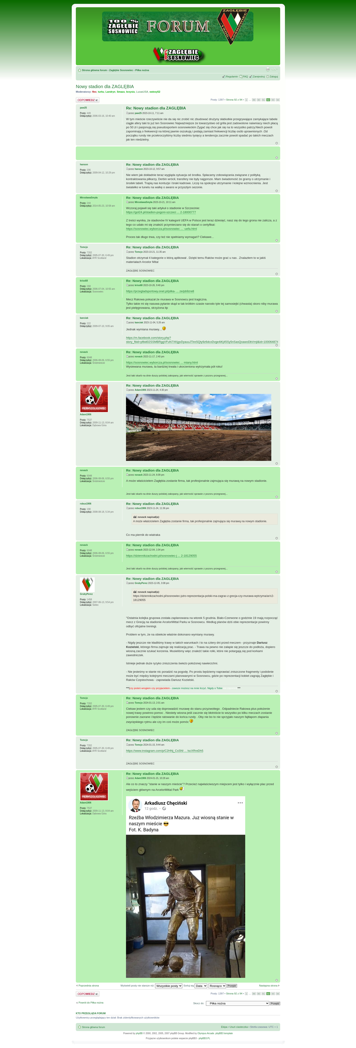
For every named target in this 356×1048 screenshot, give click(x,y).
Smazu (121, 91)
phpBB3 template (224, 1033)
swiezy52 (154, 91)
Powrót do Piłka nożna (91, 1002)
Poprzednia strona (89, 985)
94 (278, 100)
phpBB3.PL (204, 1038)
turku (101, 91)
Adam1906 (140, 390)
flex (94, 91)
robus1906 (140, 508)
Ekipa (224, 1027)
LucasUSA (142, 91)
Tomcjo (139, 252)
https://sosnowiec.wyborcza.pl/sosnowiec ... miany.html (162, 362)
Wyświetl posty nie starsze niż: (151, 985)
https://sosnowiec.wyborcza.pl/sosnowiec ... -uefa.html (161, 228)
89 (254, 100)
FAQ (245, 76)
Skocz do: (198, 1003)
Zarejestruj (259, 76)
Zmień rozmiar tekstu (274, 69)
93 (273, 100)
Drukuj (267, 69)
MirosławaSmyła (143, 202)
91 (263, 100)
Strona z (234, 99)
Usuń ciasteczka (239, 1027)
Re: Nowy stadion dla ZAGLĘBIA (156, 108)
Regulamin (232, 76)
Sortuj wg (195, 985)
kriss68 (138, 285)
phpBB (139, 1033)
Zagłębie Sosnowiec (121, 70)
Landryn (110, 91)
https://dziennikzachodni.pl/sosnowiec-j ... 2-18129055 (161, 555)
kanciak (139, 322)
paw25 (138, 113)
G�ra (276, 157)
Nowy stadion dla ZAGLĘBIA (105, 86)
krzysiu (130, 91)
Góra (276, 143)
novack (138, 356)
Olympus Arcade (206, 1033)
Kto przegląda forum (91, 1013)
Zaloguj (274, 76)
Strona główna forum (94, 70)
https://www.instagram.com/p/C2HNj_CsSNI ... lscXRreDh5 (164, 750)
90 (258, 100)
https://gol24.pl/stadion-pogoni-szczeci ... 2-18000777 (161, 212)
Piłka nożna (142, 70)
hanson (139, 169)
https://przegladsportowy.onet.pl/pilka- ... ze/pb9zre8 (160, 291)
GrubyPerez (141, 583)
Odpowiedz (87, 100)
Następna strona (268, 985)
